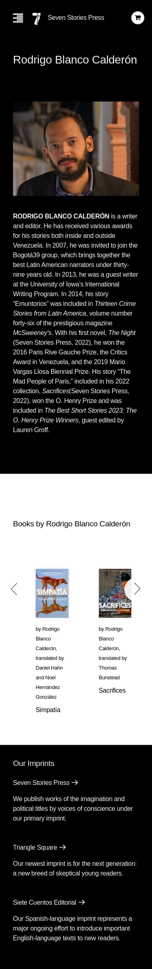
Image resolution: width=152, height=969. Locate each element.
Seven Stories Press (76, 17)
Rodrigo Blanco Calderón (48, 638)
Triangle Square (35, 847)
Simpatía (48, 709)
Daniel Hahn (49, 668)
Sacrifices (112, 690)
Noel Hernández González (48, 687)
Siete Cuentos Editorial (44, 902)
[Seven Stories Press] (36, 19)
